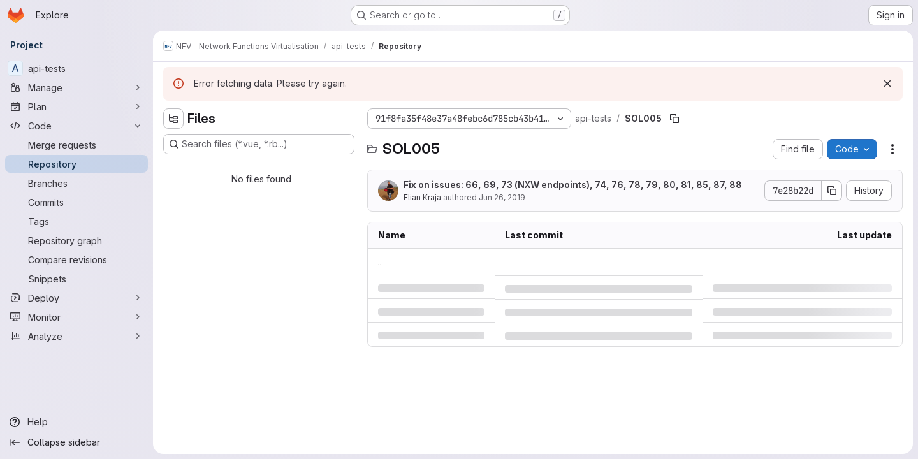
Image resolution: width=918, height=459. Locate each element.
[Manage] (76, 87)
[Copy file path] (674, 118)
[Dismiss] (887, 83)
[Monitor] (76, 317)
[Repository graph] (76, 240)
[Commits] (76, 202)
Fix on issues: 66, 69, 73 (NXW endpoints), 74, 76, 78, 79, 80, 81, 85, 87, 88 (573, 184)
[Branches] (76, 183)
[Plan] (76, 106)
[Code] (76, 126)
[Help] (76, 422)
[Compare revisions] (76, 259)
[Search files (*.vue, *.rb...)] (258, 144)
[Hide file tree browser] (173, 118)
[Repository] (76, 164)
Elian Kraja (422, 197)
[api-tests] (76, 68)
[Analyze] (76, 336)
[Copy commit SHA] (832, 190)
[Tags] (76, 221)
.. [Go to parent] (380, 261)
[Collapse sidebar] (76, 442)
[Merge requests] (76, 145)
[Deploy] (76, 298)
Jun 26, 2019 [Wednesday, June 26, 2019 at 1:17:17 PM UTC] (502, 197)
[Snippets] (76, 279)
